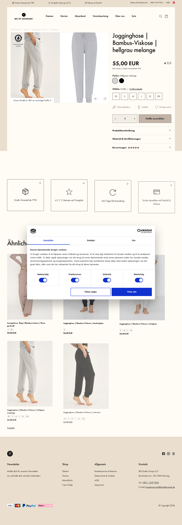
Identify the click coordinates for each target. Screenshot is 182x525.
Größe (119, 89)
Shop (65, 464)
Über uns (120, 16)
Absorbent (80, 16)
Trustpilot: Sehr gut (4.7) (61, 3)
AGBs (168, 3)
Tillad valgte (90, 292)
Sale (134, 16)
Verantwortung (100, 16)
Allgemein (100, 464)
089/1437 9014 (157, 3)
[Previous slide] (96, 98)
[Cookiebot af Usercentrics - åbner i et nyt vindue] (139, 231)
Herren (64, 16)
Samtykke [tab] (48, 240)
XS (116, 96)
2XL (158, 96)
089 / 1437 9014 (151, 482)
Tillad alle (131, 292)
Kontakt (143, 464)
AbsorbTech (67, 480)
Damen (49, 16)
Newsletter (13, 464)
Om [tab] (133, 240)
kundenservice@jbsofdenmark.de (160, 487)
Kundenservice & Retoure (106, 471)
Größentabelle (135, 89)
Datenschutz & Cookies (105, 475)
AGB (97, 480)
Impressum (99, 485)
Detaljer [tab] (91, 240)
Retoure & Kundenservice (139, 3)
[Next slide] (104, 98)
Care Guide (67, 485)
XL (150, 96)
